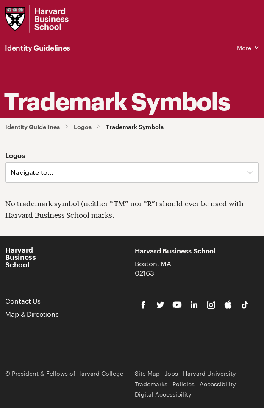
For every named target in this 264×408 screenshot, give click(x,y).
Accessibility (218, 384)
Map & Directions (31, 314)
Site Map (147, 373)
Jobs (171, 373)
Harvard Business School (20, 257)
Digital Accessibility (163, 394)
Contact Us (22, 300)
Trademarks (151, 384)
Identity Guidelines (32, 126)
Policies (183, 384)
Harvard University (209, 373)
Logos (83, 126)
